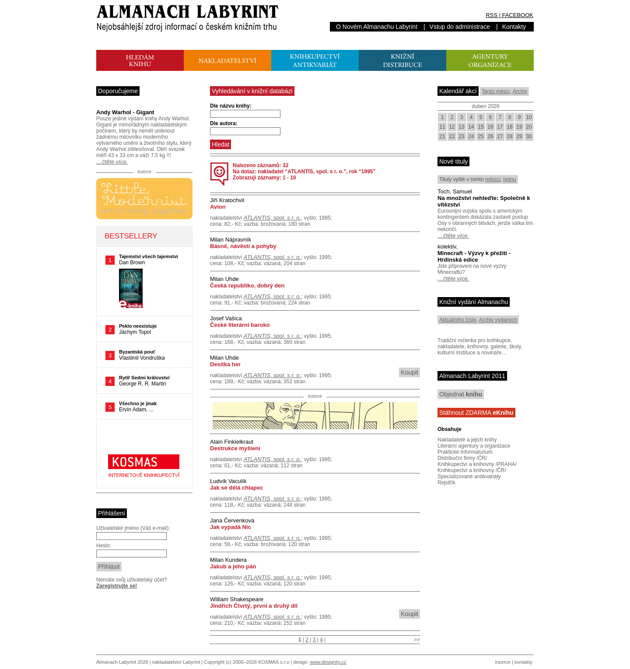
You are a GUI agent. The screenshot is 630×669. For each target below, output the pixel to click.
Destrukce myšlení (235, 448)
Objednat (460, 394)
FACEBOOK (517, 15)
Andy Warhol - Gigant (125, 112)
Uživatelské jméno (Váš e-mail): (133, 528)
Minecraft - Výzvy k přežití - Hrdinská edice (474, 256)
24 (471, 136)
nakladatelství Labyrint (176, 662)
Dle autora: (224, 123)
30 (529, 136)
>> (417, 640)
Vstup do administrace (460, 26)
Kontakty (514, 26)
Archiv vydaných (498, 320)
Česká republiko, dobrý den (247, 285)
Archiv (520, 91)
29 (519, 136)
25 (480, 136)
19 (519, 127)
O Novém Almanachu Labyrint (376, 26)
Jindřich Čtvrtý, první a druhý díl (254, 605)
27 (500, 136)
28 (509, 136)
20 (529, 127)
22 (452, 136)
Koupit (409, 372)
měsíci (492, 179)
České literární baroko (240, 325)
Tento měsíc (496, 91)
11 (442, 127)
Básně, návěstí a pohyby (243, 246)
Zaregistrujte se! (116, 586)
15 (480, 127)
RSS (491, 15)
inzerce (503, 662)
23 (461, 136)
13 (461, 127)
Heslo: (103, 546)
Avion (218, 206)
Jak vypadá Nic (230, 527)
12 (452, 127)
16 (490, 127)
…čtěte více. (112, 161)
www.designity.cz (328, 662)
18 (509, 127)
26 (490, 136)
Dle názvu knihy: (231, 106)
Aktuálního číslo (457, 320)
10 (529, 117)
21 (442, 136)
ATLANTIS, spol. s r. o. (272, 217)
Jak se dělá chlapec (236, 487)
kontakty (523, 662)
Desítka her (225, 364)
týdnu (509, 179)
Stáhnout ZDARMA (476, 412)
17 (500, 127)
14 (471, 127)
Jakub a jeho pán (233, 566)
